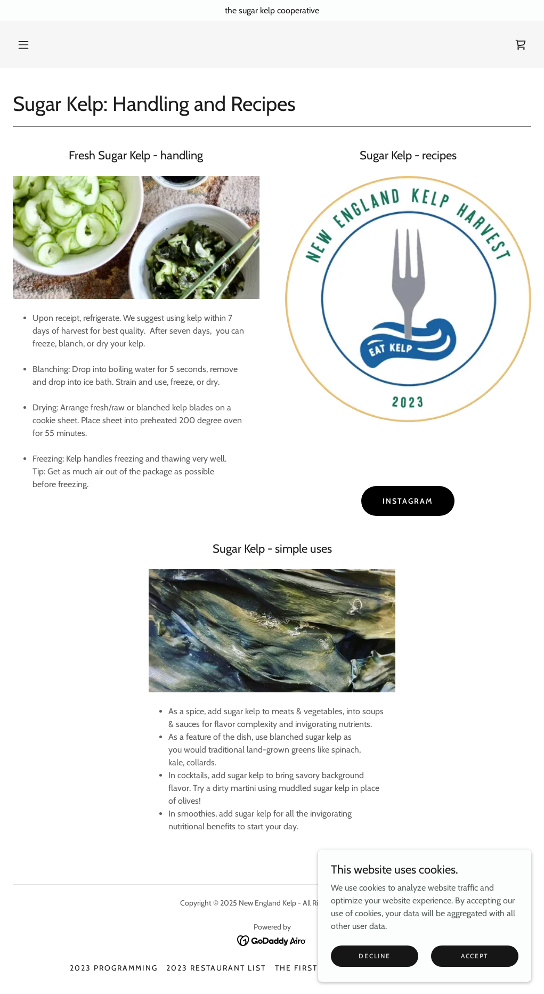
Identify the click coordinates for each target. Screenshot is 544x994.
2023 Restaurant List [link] (216, 968)
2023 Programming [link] (114, 968)
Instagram (408, 501)
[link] (520, 44)
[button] (23, 44)
